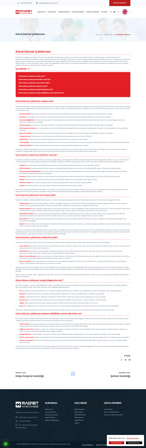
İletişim (104, 12)
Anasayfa (41, 12)
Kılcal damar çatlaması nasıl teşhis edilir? (34, 83)
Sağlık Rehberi (92, 12)
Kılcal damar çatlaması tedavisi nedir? (33, 86)
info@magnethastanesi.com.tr (28, 417)
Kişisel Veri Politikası (102, 445)
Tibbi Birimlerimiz (80, 415)
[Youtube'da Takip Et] (114, 12)
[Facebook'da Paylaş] (121, 360)
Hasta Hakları (108, 409)
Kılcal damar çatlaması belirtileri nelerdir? (35, 79)
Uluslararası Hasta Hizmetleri (113, 415)
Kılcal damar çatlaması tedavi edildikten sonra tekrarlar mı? (41, 93)
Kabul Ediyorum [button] (116, 443)
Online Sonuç (78, 412)
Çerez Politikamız (87, 445)
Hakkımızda (49, 409)
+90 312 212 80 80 (25, 421)
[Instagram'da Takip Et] (118, 12)
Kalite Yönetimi (50, 417)
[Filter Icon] (73, 374)
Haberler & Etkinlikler (52, 420)
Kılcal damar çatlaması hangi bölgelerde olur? (36, 89)
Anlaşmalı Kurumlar (51, 415)
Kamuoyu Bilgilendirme (111, 412)
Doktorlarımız (78, 12)
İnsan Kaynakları (50, 412)
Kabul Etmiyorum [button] (134, 443)
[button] (132, 438)
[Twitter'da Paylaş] (125, 360)
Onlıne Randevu (119, 3)
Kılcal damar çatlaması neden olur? (32, 76)
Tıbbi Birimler (64, 12)
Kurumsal (52, 12)
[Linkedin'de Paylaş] (129, 360)
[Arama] (111, 12)
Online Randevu (79, 409)
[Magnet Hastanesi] (27, 404)
